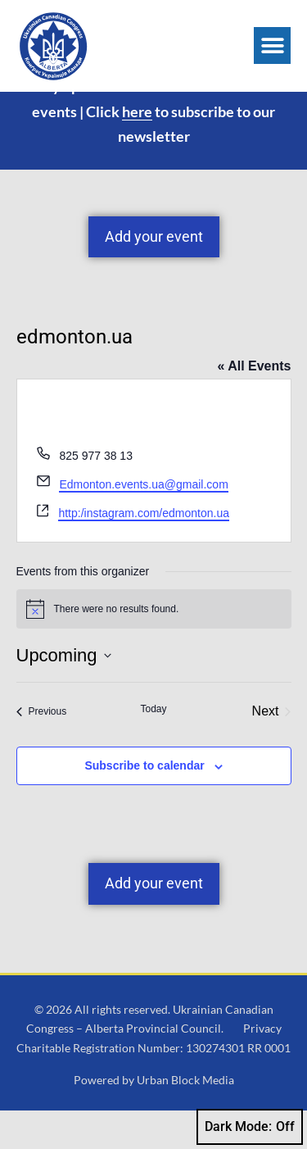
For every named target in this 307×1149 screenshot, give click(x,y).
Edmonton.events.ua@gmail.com (143, 522)
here (137, 149)
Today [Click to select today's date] (153, 747)
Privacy (262, 1067)
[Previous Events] (41, 750)
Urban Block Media (185, 1118)
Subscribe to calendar (144, 804)
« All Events (254, 404)
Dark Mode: (250, 1127)
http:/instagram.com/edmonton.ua (143, 551)
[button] (272, 45)
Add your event (154, 275)
